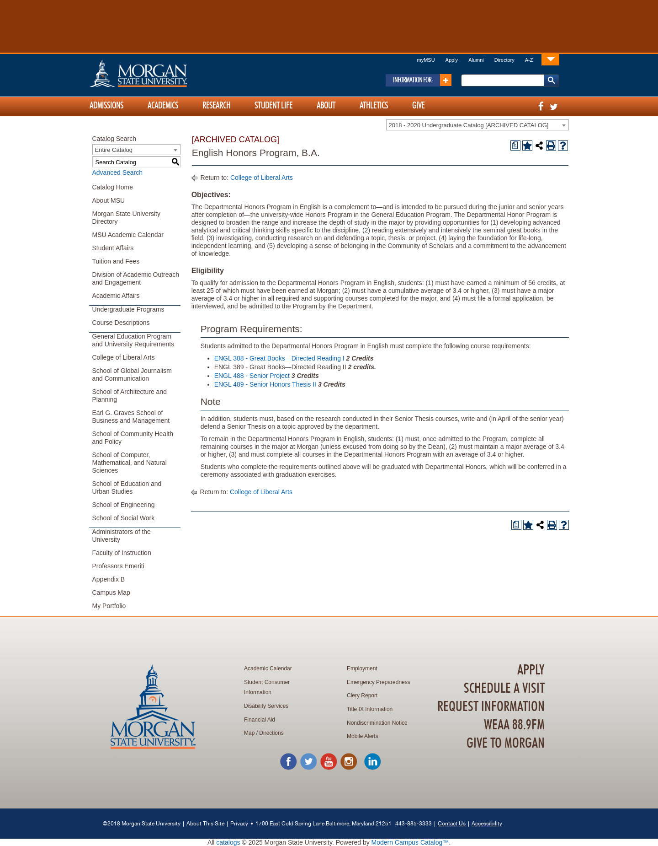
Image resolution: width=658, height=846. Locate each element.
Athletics (374, 105)
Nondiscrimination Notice (377, 723)
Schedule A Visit (504, 688)
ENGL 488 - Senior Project (252, 375)
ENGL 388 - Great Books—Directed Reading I (279, 358)
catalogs (228, 842)
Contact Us (452, 823)
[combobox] (477, 124)
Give (418, 105)
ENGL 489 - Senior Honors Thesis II (265, 384)
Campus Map (111, 592)
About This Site (205, 823)
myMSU (426, 60)
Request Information (491, 707)
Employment (362, 668)
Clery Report (362, 695)
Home (157, 73)
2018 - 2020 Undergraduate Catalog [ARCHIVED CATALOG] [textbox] (469, 125)
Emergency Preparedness (378, 682)
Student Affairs (113, 248)
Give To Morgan (506, 743)
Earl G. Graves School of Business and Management (131, 416)
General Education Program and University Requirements (133, 340)
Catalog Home (112, 187)
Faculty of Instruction (121, 552)
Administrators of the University (121, 535)
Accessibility (487, 823)
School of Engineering (123, 504)
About (326, 105)
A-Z (529, 60)
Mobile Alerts (362, 736)
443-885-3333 (413, 823)
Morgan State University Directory (126, 217)
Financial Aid (259, 720)
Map (249, 733)
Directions (271, 733)
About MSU (108, 200)
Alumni (476, 60)
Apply (452, 60)
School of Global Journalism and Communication (132, 374)
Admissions (106, 105)
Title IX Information (370, 709)
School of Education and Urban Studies (127, 487)
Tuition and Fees (116, 261)
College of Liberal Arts (123, 357)
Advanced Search (117, 172)
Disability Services (266, 706)
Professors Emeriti (118, 566)
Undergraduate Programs (128, 309)
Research (216, 105)
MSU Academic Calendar (128, 234)
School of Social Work (123, 518)
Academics (163, 105)
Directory (504, 60)
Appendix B (108, 579)
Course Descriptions (121, 322)
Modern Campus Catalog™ (410, 842)
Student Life (273, 105)
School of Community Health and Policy (132, 437)
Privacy (239, 823)
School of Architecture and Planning (129, 395)
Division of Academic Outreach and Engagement (136, 278)
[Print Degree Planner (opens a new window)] (515, 145)
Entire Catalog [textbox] (114, 149)
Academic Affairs (116, 295)
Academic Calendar (268, 668)
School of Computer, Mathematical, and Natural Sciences (129, 462)
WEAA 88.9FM (514, 725)
